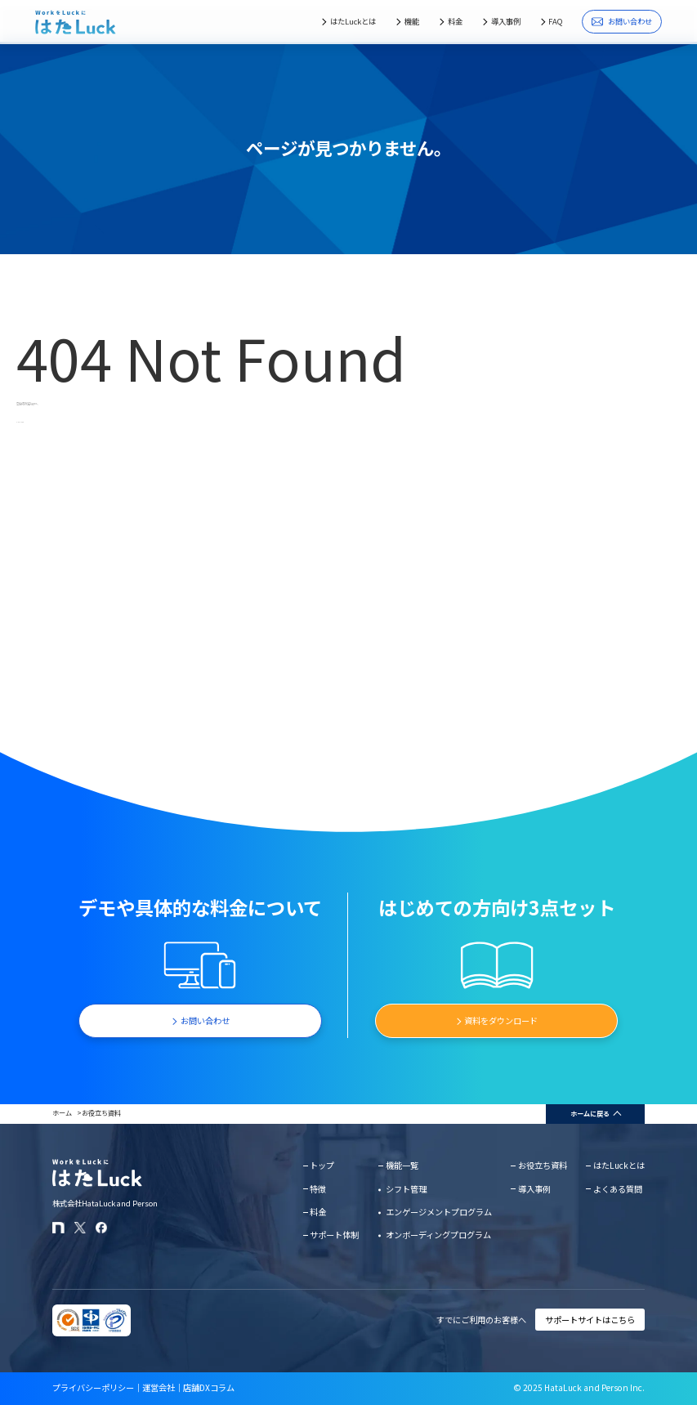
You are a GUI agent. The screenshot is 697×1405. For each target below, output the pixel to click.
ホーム (62, 1112)
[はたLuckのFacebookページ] (102, 1227)
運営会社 (158, 1387)
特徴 (318, 1189)
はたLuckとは (353, 21)
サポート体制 (334, 1234)
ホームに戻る (590, 1113)
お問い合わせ (621, 21)
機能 (411, 21)
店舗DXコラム (209, 1387)
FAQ (555, 21)
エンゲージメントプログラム (439, 1212)
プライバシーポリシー (93, 1387)
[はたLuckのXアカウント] (80, 1228)
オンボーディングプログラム (438, 1234)
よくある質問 (617, 1189)
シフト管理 (406, 1189)
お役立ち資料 (101, 1112)
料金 (455, 21)
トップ (322, 1165)
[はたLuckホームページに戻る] (75, 22)
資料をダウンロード (501, 1020)
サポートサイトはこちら (590, 1319)
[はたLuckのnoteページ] (58, 1227)
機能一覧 (402, 1165)
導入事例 (506, 21)
